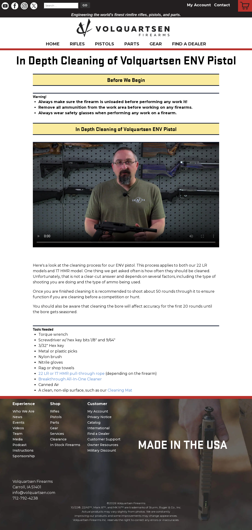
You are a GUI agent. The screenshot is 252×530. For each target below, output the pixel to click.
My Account (199, 5)
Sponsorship (24, 456)
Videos (18, 428)
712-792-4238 (25, 498)
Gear (156, 44)
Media (18, 439)
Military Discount (101, 450)
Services (57, 434)
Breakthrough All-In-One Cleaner (70, 379)
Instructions (23, 450)
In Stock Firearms (65, 445)
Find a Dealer (189, 44)
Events (18, 422)
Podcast (20, 445)
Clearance (58, 439)
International (98, 428)
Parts (131, 44)
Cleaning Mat (120, 390)
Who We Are (23, 411)
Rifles (77, 44)
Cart (245, 0)
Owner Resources (102, 445)
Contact (222, 5)
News (17, 417)
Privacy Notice (99, 417)
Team (17, 434)
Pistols (104, 44)
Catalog (93, 422)
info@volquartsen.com (34, 492)
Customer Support (103, 439)
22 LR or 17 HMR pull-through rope (71, 373)
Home (53, 44)
